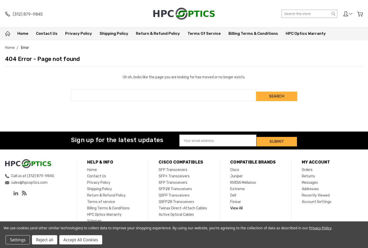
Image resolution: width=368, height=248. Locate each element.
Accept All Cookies (80, 240)
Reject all (44, 240)
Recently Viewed (316, 191)
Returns (308, 171)
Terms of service (204, 33)
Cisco (234, 165)
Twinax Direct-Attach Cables (183, 203)
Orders (307, 165)
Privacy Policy (78, 33)
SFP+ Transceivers (174, 171)
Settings (18, 240)
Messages (310, 178)
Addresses (310, 184)
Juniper (236, 171)
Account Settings (316, 197)
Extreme (237, 184)
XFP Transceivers (173, 178)
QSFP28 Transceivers (176, 197)
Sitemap (94, 216)
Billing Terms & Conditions (253, 33)
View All (236, 203)
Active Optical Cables (176, 210)
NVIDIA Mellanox (243, 178)
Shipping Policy (114, 33)
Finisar (235, 197)
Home (22, 33)
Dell (233, 191)
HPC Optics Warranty (306, 33)
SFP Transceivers (173, 165)
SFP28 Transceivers (175, 184)
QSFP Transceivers (174, 191)
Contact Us (46, 33)
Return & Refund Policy (158, 33)
